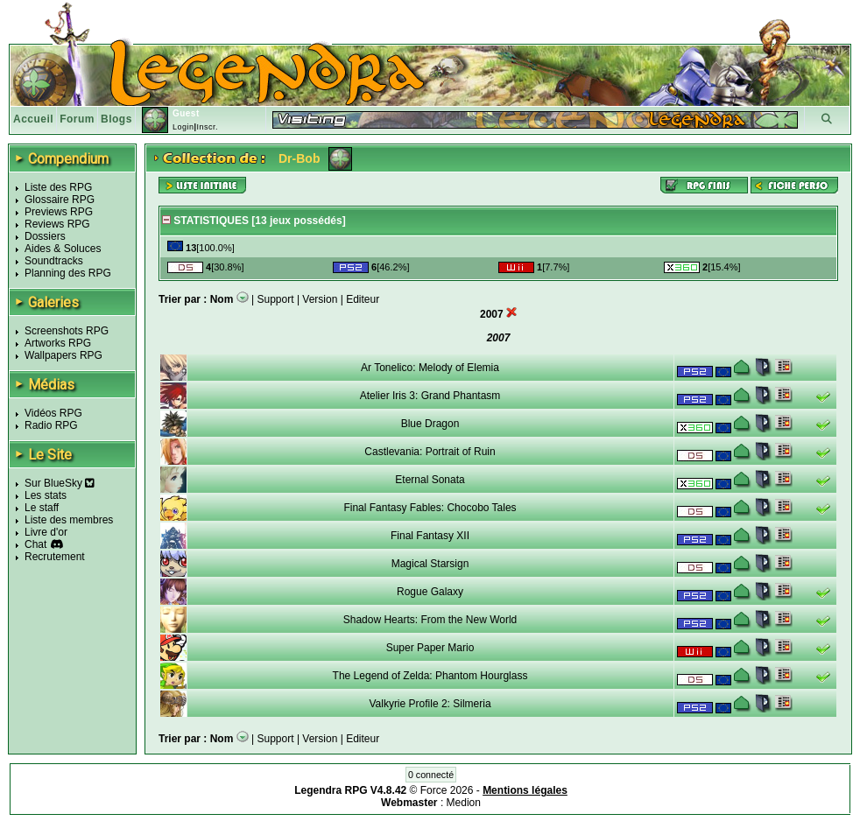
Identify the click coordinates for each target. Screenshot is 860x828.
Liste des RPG (58, 187)
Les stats (46, 495)
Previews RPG (59, 212)
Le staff (42, 508)
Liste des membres (69, 520)
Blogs (116, 119)
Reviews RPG (57, 224)
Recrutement (55, 557)
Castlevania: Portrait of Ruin (429, 452)
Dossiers (45, 236)
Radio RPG (51, 425)
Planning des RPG (68, 273)
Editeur (362, 299)
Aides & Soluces (63, 248)
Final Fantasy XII (430, 536)
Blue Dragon (430, 424)
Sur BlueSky (60, 483)
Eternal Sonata (429, 480)
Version (319, 299)
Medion (464, 802)
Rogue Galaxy (430, 592)
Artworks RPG (58, 343)
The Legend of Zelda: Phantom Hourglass (430, 676)
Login (183, 127)
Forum (77, 119)
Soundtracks (54, 261)
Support (275, 299)
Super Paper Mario (430, 648)
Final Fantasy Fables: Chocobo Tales (429, 508)
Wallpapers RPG (63, 355)
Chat (35, 544)
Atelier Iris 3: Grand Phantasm (430, 395)
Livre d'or (46, 532)
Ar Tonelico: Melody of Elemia (430, 367)
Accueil (33, 119)
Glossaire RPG (60, 199)
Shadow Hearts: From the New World (430, 620)
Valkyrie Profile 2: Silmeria (429, 704)
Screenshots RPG (67, 331)
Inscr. (207, 127)
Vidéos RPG (53, 413)
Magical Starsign (430, 564)
